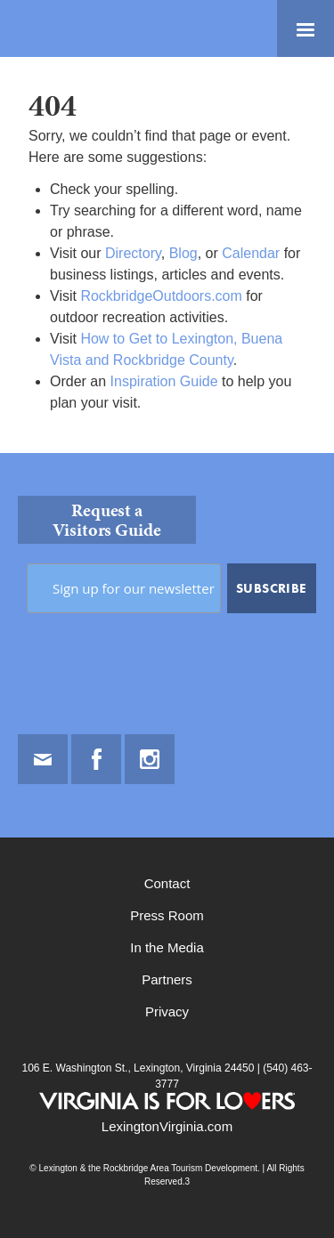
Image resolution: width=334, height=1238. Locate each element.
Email (43, 759)
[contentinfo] (167, 845)
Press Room (167, 915)
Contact (167, 883)
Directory (133, 253)
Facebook (96, 759)
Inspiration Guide (164, 381)
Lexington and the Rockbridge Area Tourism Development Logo (76, 28)
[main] (167, 255)
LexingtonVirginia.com (167, 1126)
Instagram (150, 759)
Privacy (167, 1011)
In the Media (167, 947)
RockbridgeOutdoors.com (160, 295)
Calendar (251, 253)
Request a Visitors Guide (107, 520)
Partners (167, 979)
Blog (183, 253)
